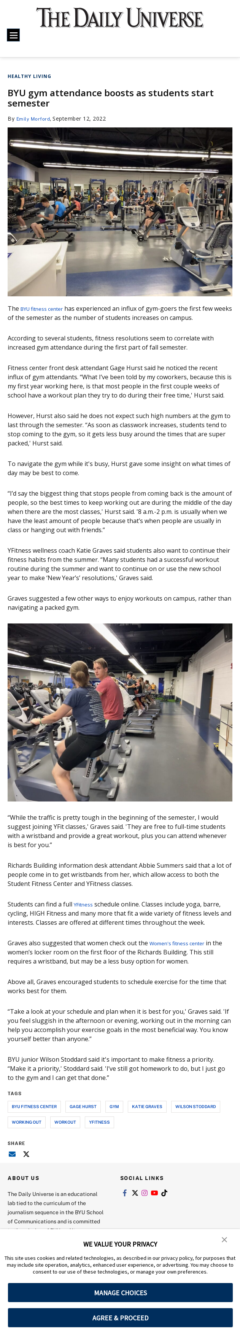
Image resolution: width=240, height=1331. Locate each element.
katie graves (147, 1106)
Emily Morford (35, 118)
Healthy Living (29, 76)
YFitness (85, 904)
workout (65, 1122)
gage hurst (83, 1106)
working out (26, 1122)
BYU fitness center (47, 308)
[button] (224, 1240)
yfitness (99, 1122)
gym (114, 1106)
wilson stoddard (195, 1106)
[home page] (120, 22)
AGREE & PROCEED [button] (120, 1318)
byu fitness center (34, 1106)
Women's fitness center (182, 943)
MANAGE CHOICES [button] (120, 1292)
